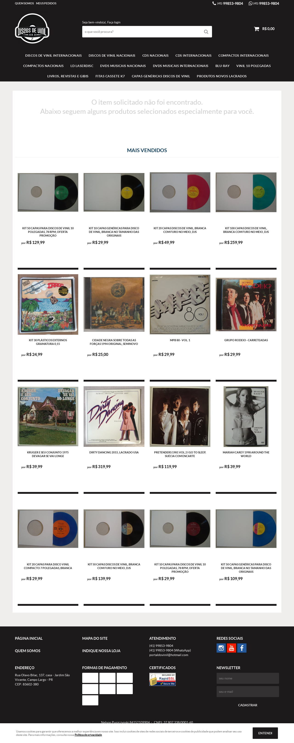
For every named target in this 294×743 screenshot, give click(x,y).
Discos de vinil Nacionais (112, 55)
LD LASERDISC (82, 66)
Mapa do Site (94, 638)
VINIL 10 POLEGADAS (253, 66)
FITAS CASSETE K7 (110, 76)
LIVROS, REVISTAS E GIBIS (68, 76)
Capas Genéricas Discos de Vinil (161, 76)
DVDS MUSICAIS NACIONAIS (123, 66)
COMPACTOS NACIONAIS (43, 66)
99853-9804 (230, 3)
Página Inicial (28, 638)
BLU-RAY (222, 66)
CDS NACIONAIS (155, 55)
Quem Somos (24, 3)
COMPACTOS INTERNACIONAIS (243, 55)
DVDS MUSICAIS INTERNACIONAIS (181, 66)
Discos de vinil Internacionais (53, 55)
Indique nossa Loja (101, 651)
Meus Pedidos (46, 3)
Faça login (113, 22)
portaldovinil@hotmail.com (168, 655)
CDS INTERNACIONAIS (193, 55)
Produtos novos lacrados (222, 76)
